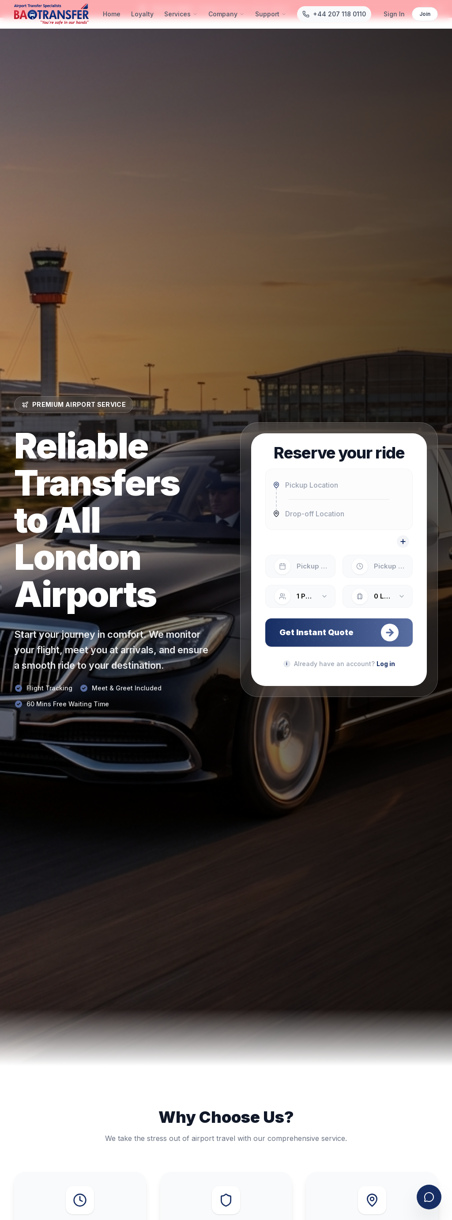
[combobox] (339, 485)
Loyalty (142, 14)
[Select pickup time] (378, 566)
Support (270, 14)
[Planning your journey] (286, 663)
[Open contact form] (429, 1197)
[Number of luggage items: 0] (378, 596)
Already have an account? (344, 663)
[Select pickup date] (300, 566)
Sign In (394, 14)
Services (181, 14)
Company (226, 14)
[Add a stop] (403, 541)
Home (112, 14)
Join (424, 14)
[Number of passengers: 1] (300, 596)
